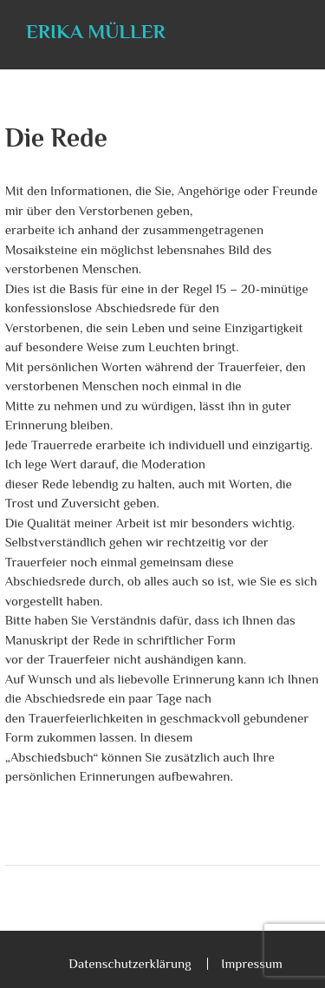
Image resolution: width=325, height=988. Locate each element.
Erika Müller (96, 31)
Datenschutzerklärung (129, 963)
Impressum (251, 963)
